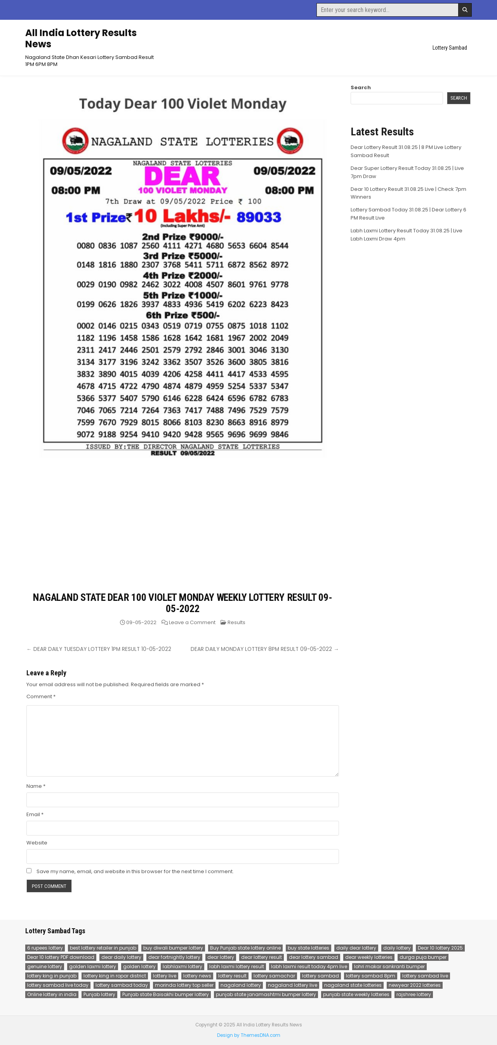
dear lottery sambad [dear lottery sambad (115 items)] (313, 957)
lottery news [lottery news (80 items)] (197, 975)
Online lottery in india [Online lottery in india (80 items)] (51, 994)
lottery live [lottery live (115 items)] (164, 975)
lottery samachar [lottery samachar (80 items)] (274, 975)
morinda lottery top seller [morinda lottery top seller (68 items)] (184, 985)
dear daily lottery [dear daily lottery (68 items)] (121, 957)
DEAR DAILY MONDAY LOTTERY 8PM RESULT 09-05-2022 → (265, 649)
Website (36, 842)
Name (35, 786)
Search (361, 87)
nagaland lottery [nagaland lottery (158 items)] (241, 985)
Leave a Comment (192, 622)
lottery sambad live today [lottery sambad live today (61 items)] (58, 985)
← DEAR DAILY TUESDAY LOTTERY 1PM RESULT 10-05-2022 (98, 649)
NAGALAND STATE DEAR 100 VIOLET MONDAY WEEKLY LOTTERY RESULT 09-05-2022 (182, 603)
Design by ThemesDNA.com (248, 1035)
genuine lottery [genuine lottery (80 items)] (44, 966)
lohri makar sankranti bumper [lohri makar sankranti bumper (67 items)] (389, 966)
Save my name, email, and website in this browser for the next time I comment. (135, 871)
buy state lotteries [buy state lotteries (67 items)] (308, 948)
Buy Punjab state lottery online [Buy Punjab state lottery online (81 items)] (245, 948)
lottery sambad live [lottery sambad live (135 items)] (425, 975)
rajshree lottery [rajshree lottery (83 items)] (413, 994)
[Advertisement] (182, 533)
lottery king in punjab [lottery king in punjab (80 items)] (51, 975)
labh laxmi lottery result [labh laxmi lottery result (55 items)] (236, 966)
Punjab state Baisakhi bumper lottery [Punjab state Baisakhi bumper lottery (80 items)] (165, 994)
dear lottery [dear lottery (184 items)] (220, 957)
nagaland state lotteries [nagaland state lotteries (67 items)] (353, 985)
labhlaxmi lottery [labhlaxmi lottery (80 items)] (182, 966)
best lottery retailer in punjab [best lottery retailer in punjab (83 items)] (103, 948)
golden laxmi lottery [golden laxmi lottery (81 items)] (92, 966)
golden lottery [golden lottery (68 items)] (139, 966)
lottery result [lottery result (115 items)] (232, 975)
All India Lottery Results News (81, 38)
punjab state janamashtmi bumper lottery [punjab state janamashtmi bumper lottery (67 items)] (266, 994)
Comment (41, 696)
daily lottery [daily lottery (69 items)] (397, 948)
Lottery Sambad (450, 48)
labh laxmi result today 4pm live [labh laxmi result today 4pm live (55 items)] (309, 966)
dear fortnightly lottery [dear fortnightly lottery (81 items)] (174, 957)
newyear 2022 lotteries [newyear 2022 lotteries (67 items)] (415, 985)
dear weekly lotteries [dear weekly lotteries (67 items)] (369, 957)
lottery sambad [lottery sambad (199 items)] (320, 975)
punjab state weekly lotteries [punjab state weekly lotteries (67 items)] (356, 994)
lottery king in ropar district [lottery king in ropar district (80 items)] (114, 975)
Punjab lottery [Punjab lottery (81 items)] (99, 994)
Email (34, 814)
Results (236, 622)
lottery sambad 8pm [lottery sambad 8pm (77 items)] (370, 975)
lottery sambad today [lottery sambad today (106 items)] (122, 985)
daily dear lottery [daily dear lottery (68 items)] (356, 948)
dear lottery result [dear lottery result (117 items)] (261, 957)
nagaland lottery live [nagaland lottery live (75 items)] (292, 985)
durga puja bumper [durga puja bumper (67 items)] (423, 957)
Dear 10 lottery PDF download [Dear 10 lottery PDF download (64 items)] (60, 957)
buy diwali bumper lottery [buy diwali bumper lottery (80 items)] (173, 948)
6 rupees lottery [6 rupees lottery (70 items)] (45, 948)
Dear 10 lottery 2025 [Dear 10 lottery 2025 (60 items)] (440, 948)
